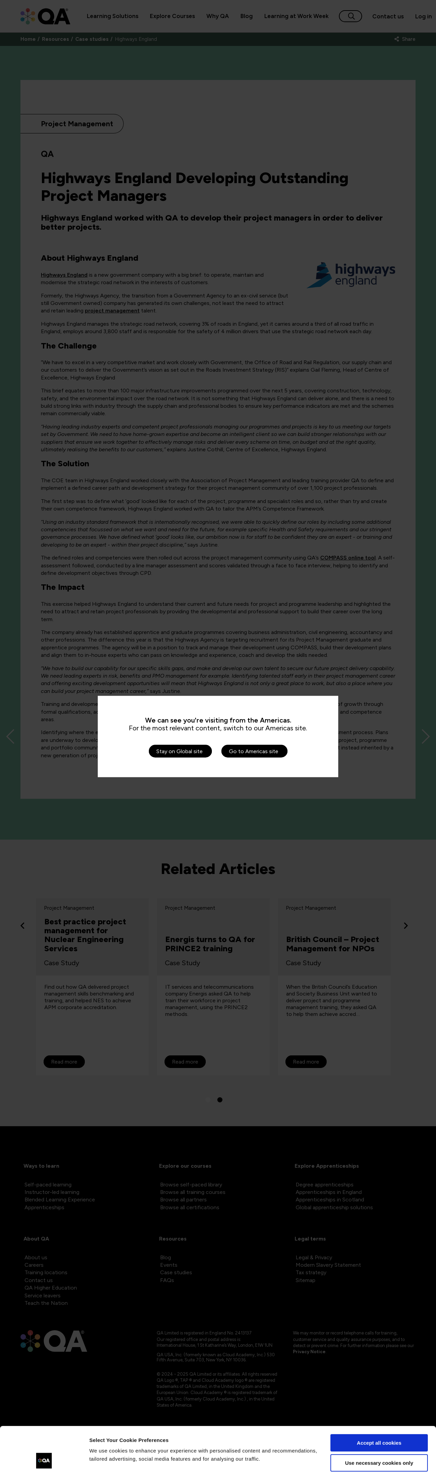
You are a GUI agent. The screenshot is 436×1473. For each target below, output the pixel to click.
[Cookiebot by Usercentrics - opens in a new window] (44, 1460)
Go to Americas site (253, 751)
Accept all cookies (379, 1400)
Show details (105, 1459)
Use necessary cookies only (379, 1420)
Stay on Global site (179, 751)
